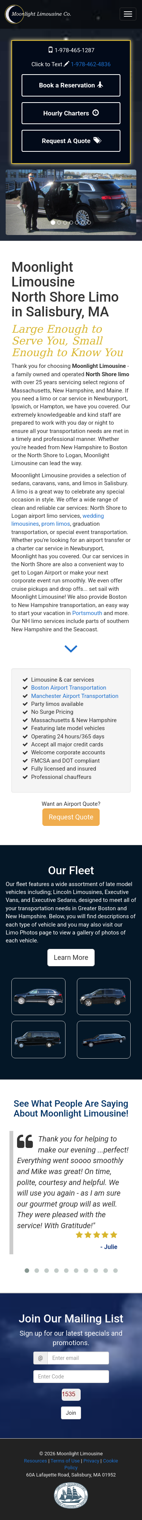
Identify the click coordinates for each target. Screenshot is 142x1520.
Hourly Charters (70, 113)
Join (71, 1413)
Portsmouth (87, 613)
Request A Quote (71, 141)
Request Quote (71, 817)
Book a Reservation (71, 85)
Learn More (71, 957)
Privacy (91, 1461)
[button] (71, 654)
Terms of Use (65, 1461)
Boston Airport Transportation (68, 687)
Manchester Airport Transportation (75, 696)
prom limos (55, 523)
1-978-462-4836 (91, 64)
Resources (35, 1461)
